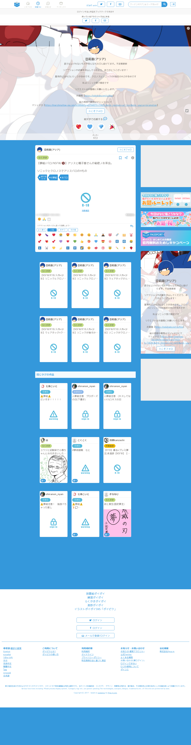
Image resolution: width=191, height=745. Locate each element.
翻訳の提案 (16, 648)
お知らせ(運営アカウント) (132, 651)
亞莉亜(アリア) (95, 59)
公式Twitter (126, 654)
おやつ (62, 229)
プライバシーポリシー (92, 657)
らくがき (42, 157)
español (7, 654)
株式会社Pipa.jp (167, 651)
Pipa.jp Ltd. (112, 693)
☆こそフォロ (95, 111)
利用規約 (86, 651)
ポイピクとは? (49, 651)
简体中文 (7, 663)
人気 (52, 229)
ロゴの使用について (130, 666)
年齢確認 (85, 210)
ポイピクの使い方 (50, 654)
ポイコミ (125, 669)
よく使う (41, 229)
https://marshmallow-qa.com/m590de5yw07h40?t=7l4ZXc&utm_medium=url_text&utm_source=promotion (101, 105)
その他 (73, 229)
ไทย (5, 669)
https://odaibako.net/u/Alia (99, 95)
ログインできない (129, 663)
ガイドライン (88, 654)
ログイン (95, 620)
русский (7, 672)
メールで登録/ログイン (95, 635)
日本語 (6, 675)
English (6, 651)
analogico (101, 693)
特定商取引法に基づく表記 (94, 660)
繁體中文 (7, 666)
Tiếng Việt (8, 657)
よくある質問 (127, 657)
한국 (5, 660)
